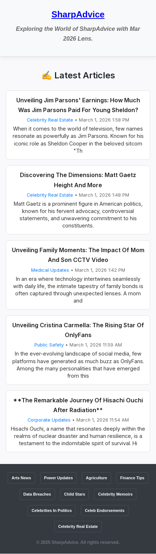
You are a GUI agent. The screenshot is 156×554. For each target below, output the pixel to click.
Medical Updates (50, 270)
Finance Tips (132, 478)
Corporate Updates (49, 420)
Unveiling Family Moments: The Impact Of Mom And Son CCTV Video (78, 254)
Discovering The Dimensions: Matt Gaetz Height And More (78, 179)
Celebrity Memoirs (115, 494)
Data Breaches (37, 494)
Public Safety (49, 345)
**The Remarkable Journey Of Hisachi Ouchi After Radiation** (78, 405)
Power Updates (58, 478)
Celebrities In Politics (51, 510)
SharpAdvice (78, 14)
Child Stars (74, 494)
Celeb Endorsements (104, 510)
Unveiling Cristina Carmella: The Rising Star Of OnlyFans (78, 329)
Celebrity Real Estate (50, 120)
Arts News (21, 478)
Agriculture (96, 478)
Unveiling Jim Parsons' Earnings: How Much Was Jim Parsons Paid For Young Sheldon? (78, 105)
